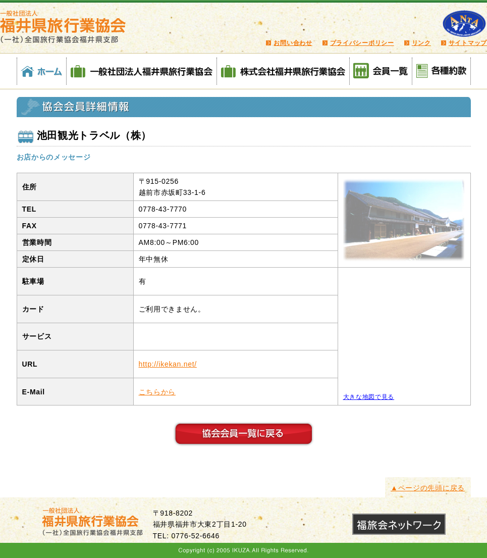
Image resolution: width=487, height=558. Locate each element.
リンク (421, 42)
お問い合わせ (293, 42)
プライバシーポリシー (362, 42)
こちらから (157, 392)
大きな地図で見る (369, 396)
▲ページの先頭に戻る (428, 488)
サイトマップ (468, 42)
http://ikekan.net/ (168, 364)
